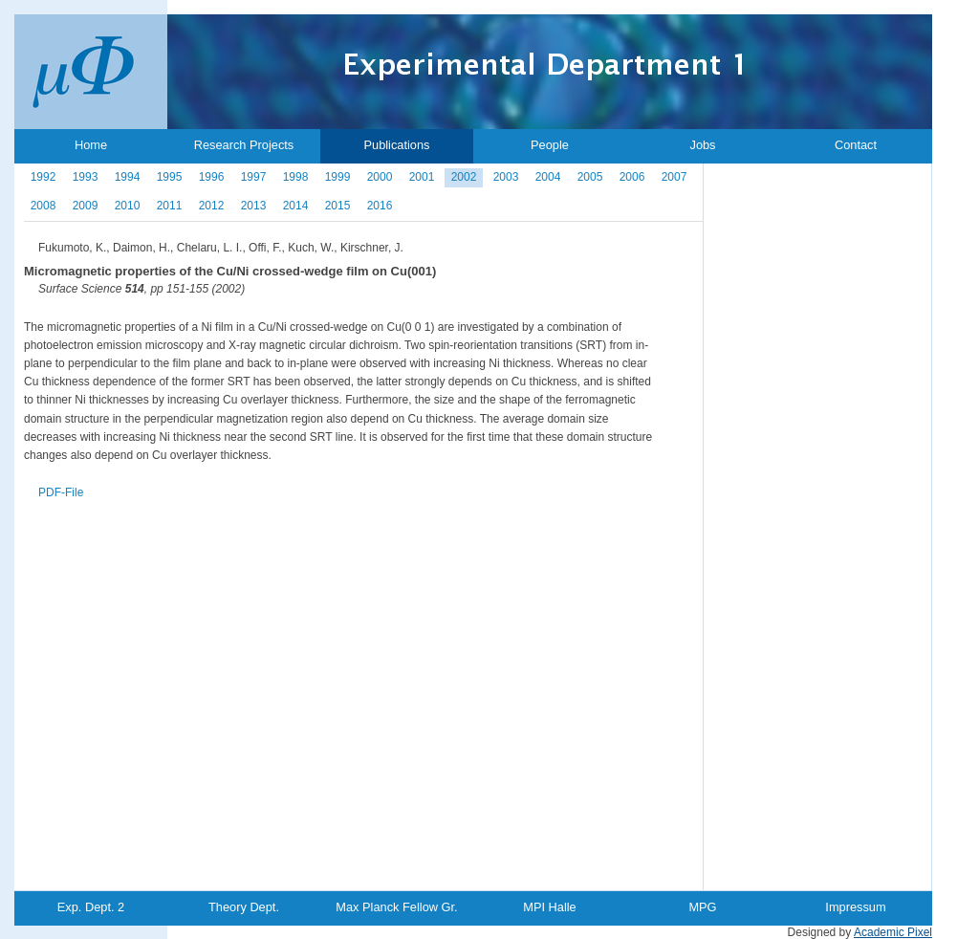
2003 (506, 177)
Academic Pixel (893, 932)
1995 (170, 177)
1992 (43, 177)
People (550, 145)
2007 (674, 177)
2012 (212, 205)
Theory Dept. (243, 907)
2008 (43, 205)
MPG (702, 907)
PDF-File (60, 492)
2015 (338, 205)
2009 (85, 205)
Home (91, 145)
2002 (464, 177)
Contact (856, 145)
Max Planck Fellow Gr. (396, 907)
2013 (254, 205)
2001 (422, 177)
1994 (128, 177)
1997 (254, 177)
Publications (396, 145)
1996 (212, 177)
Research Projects (244, 145)
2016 (380, 205)
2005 (590, 177)
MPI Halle (549, 907)
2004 (548, 177)
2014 (296, 205)
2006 (632, 177)
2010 (128, 205)
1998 (296, 177)
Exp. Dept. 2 (90, 907)
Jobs (702, 145)
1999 (338, 177)
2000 (380, 177)
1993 (85, 177)
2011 (170, 205)
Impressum (855, 907)
